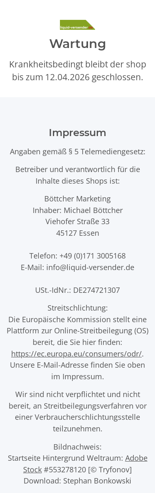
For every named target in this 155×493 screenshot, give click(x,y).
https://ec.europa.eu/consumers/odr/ (76, 353)
